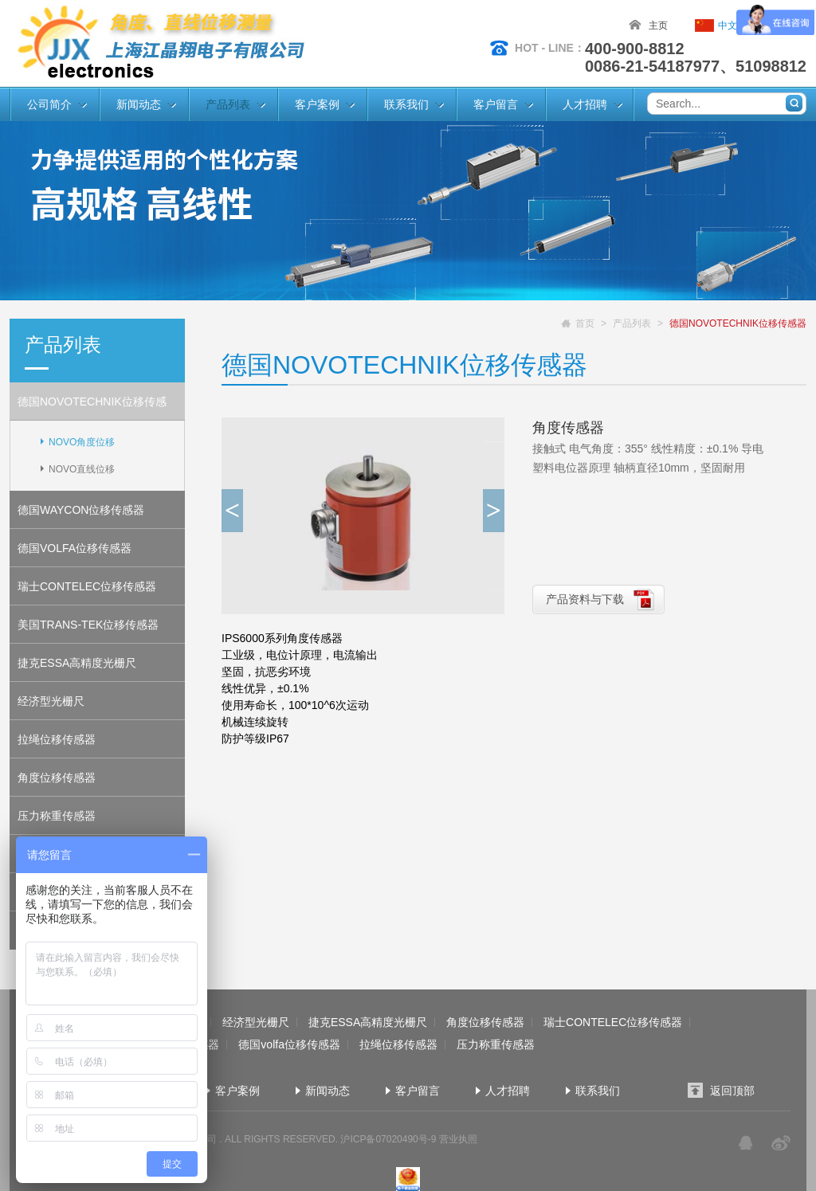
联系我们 (406, 104)
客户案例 (317, 104)
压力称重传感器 (57, 815)
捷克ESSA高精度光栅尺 (77, 662)
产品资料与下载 (585, 599)
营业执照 (458, 1139)
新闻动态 (138, 104)
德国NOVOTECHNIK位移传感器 (92, 408)
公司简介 (49, 104)
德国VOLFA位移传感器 (74, 548)
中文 (727, 25)
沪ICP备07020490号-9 (388, 1139)
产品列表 (228, 104)
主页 (658, 25)
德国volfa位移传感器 (289, 1044)
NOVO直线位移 (82, 469)
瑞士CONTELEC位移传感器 (87, 586)
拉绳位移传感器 (57, 739)
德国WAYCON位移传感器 (81, 509)
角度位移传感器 (57, 777)
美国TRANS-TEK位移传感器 (88, 624)
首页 (584, 323)
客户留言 (495, 104)
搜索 (794, 103)
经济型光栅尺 (51, 701)
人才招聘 (585, 104)
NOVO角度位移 (82, 442)
